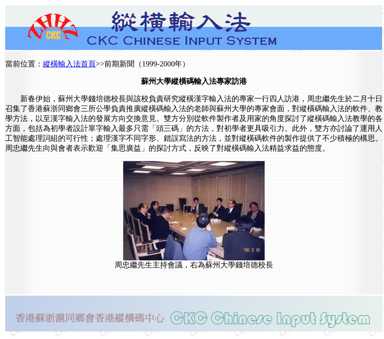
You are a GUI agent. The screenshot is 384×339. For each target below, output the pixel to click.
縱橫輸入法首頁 (69, 64)
